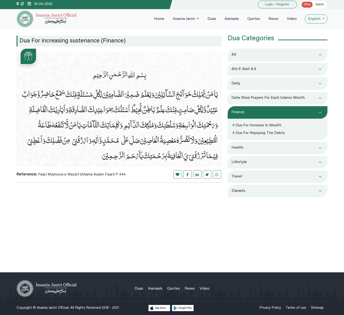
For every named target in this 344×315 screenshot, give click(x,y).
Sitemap (317, 308)
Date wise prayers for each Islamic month (268, 98)
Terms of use (296, 308)
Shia (307, 4)
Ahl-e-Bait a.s (243, 69)
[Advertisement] (277, 232)
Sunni (319, 4)
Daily (235, 83)
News (273, 19)
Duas (212, 19)
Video (292, 19)
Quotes (253, 19)
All (233, 55)
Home (159, 19)
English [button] (314, 19)
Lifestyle (239, 162)
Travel (236, 176)
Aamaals (232, 19)
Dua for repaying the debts (258, 133)
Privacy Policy (270, 308)
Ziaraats (238, 191)
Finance (237, 112)
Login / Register (277, 4)
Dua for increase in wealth (256, 125)
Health (237, 148)
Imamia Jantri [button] (184, 19)
